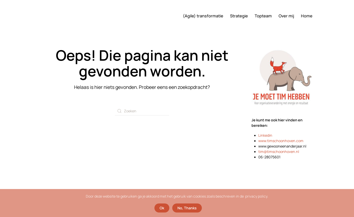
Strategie (239, 15)
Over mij (286, 15)
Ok (162, 207)
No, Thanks (187, 207)
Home (306, 15)
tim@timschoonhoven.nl (278, 151)
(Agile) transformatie (203, 15)
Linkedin (265, 135)
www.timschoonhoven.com (280, 140)
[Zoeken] (142, 110)
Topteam (263, 15)
